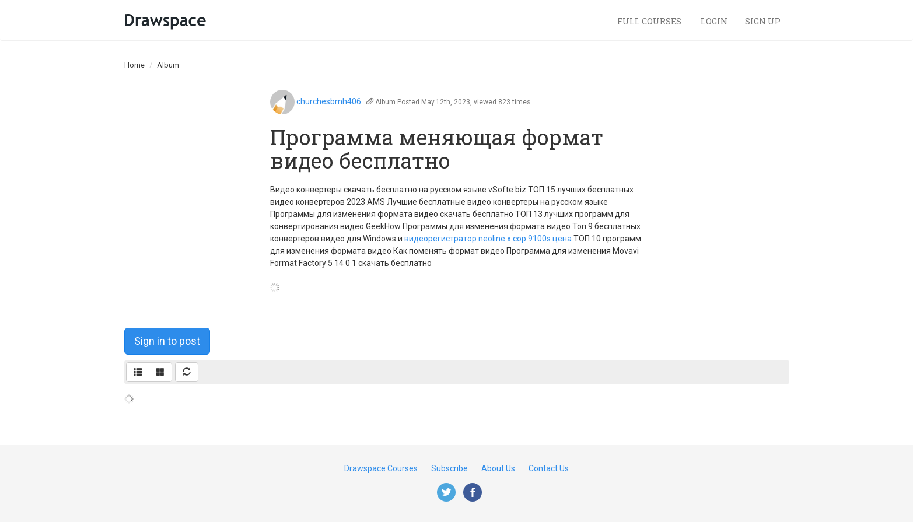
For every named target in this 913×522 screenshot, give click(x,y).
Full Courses (650, 21)
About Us (498, 468)
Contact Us (549, 468)
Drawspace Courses (381, 468)
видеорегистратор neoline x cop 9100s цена (488, 238)
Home (134, 65)
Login (714, 21)
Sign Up (763, 21)
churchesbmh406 (328, 101)
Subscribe (449, 468)
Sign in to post (167, 341)
